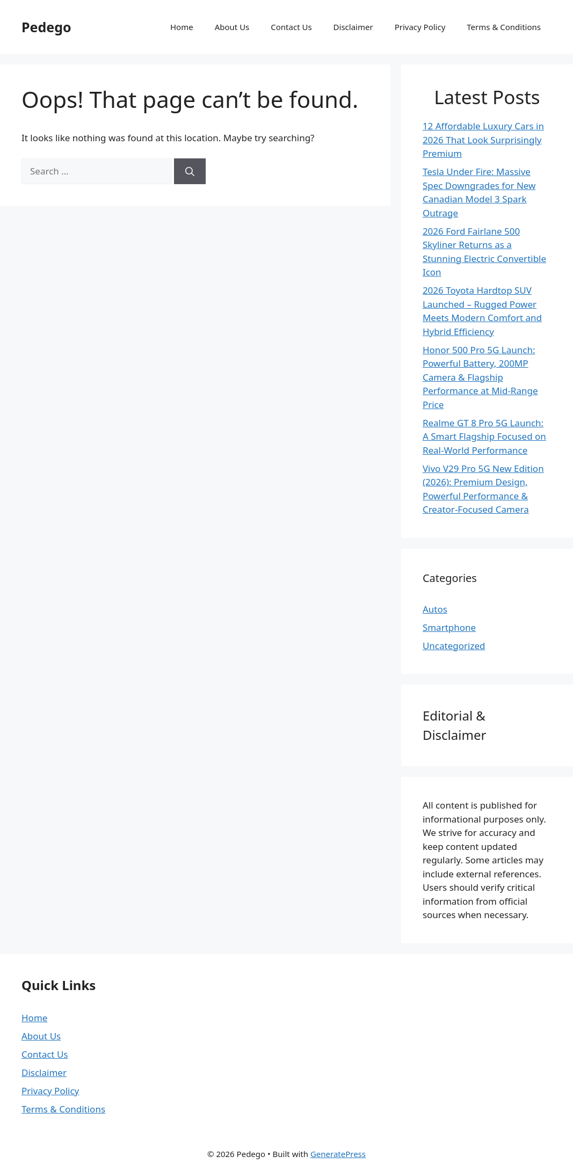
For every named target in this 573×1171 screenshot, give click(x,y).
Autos (435, 609)
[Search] (190, 171)
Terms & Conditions (504, 26)
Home (181, 26)
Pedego (46, 27)
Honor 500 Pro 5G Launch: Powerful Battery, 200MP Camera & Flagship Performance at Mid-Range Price (480, 377)
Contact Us (291, 26)
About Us (232, 26)
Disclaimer (353, 26)
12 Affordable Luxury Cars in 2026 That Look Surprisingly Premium (483, 139)
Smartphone (449, 627)
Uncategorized (454, 645)
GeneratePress (338, 1153)
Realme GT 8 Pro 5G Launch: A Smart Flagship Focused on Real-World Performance (484, 436)
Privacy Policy (420, 26)
